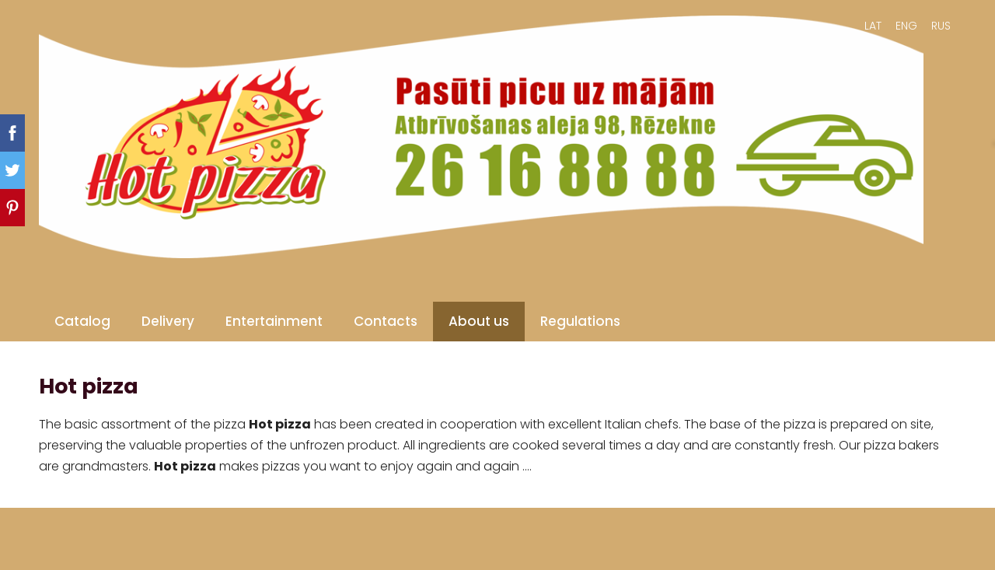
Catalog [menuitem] (82, 321)
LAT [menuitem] (873, 25)
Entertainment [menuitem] (274, 321)
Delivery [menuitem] (167, 321)
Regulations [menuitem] (580, 321)
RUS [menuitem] (941, 25)
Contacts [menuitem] (385, 321)
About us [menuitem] (479, 321)
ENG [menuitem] (906, 25)
